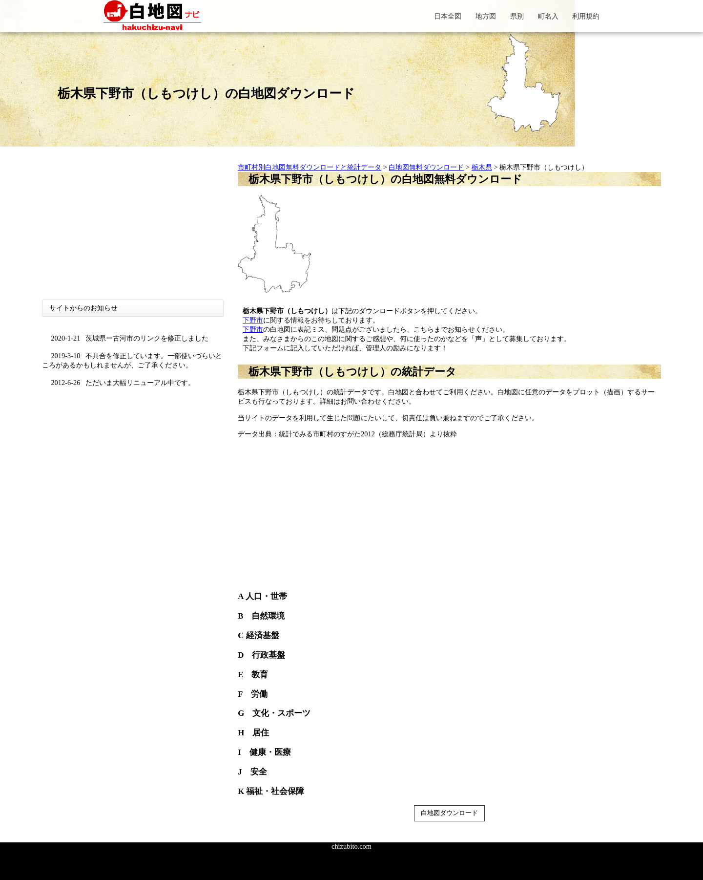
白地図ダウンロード (449, 812)
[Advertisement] (133, 231)
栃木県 (482, 167)
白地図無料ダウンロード (426, 167)
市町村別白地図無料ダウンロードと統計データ (309, 167)
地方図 (486, 16)
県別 (517, 16)
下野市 (253, 320)
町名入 (548, 16)
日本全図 (447, 16)
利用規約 (586, 16)
